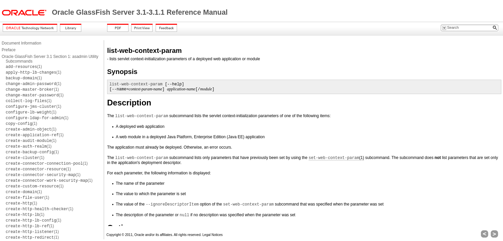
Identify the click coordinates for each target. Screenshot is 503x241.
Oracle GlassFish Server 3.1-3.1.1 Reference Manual (140, 12)
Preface (8, 50)
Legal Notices (212, 235)
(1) (24, 66)
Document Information (21, 43)
